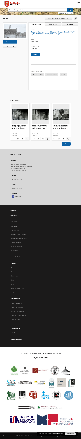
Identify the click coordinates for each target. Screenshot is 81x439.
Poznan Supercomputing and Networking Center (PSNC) (60, 436)
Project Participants (17, 307)
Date (12, 280)
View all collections (16, 257)
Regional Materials (16, 246)
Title (12, 268)
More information (58, 433)
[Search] (70, 10)
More (66, 144)
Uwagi (13, 284)
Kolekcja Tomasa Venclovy (19, 234)
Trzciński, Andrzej (51, 75)
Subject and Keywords (17, 288)
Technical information (17, 311)
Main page (13, 216)
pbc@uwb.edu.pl (17, 188)
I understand (70, 433)
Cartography (15, 230)
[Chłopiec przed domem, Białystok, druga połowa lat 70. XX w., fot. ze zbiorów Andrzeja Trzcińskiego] (61, 114)
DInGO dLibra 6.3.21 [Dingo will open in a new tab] (22, 436)
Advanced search (63, 13)
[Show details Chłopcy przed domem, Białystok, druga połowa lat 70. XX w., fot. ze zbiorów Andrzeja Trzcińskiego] (26, 138)
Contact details (15, 319)
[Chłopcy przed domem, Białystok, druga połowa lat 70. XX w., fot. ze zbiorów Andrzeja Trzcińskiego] (20, 114)
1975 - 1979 (34, 42)
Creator (13, 272)
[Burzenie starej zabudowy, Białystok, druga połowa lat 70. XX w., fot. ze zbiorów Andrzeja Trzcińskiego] (15, 31)
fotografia (34, 48)
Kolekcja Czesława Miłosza (19, 238)
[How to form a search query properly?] (71, 13)
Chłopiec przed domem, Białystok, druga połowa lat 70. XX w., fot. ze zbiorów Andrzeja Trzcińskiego (60, 126)
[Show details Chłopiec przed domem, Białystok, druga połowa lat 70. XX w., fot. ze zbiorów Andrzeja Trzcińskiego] (68, 138)
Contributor (14, 276)
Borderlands (14, 226)
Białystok (63, 75)
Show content (10, 42)
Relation (13, 292)
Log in (13, 332)
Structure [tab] (70, 24)
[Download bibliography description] (17, 138)
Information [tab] (53, 24)
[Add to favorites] (75, 18)
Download (9, 47)
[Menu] (78, 1)
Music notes (14, 250)
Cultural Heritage (16, 242)
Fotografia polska (37, 75)
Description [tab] (36, 24)
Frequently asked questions (19, 315)
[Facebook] (13, 197)
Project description (16, 303)
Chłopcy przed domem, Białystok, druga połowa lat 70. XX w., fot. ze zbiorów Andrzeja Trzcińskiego (18, 126)
